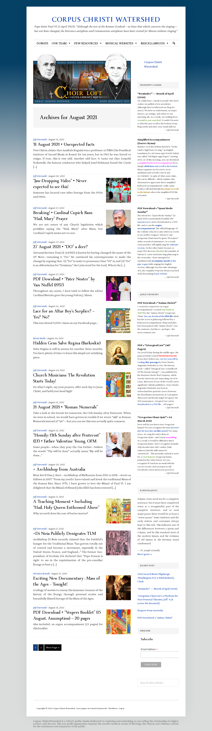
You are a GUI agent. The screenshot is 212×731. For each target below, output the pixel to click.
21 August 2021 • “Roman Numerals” (67, 409)
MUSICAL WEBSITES (121, 43)
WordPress (113, 708)
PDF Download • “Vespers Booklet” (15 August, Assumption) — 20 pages (66, 623)
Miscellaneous (155, 43)
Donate (42, 43)
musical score (143, 222)
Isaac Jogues (82, 708)
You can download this (158, 316)
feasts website (160, 273)
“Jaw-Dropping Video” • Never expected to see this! (61, 183)
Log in (121, 708)
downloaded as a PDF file (149, 404)
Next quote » (144, 554)
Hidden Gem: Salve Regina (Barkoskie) (58, 345)
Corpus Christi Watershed (106, 19)
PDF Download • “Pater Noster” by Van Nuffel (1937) (66, 281)
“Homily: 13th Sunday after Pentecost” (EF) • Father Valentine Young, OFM (64, 443)
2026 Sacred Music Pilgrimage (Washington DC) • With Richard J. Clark (156, 578)
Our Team (61, 43)
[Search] (174, 43)
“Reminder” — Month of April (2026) (157, 588)
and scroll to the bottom (160, 166)
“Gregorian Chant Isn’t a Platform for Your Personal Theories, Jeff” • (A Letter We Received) (157, 599)
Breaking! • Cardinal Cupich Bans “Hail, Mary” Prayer (64, 215)
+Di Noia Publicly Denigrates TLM (66, 541)
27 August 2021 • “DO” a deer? (61, 246)
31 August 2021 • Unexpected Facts (65, 144)
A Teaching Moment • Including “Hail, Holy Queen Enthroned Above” (64, 515)
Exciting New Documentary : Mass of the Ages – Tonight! (66, 589)
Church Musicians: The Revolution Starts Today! (66, 380)
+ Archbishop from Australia (60, 477)
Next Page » (52, 656)
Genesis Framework (98, 708)
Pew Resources (88, 43)
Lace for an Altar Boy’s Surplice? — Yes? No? (65, 314)
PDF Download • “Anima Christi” (155, 617)
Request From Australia (150, 610)
